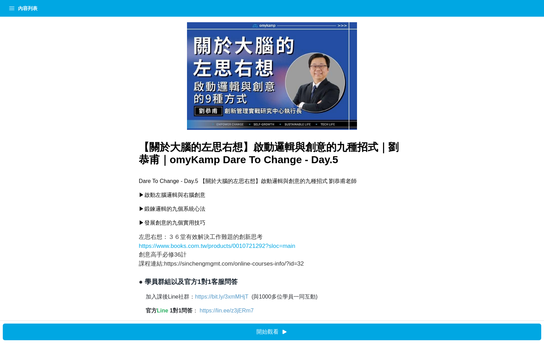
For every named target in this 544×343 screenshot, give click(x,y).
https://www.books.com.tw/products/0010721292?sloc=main (156, 246)
